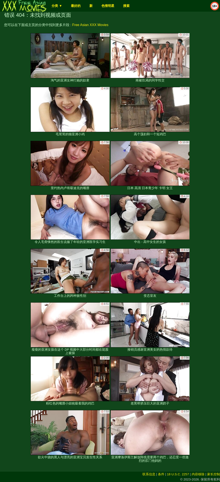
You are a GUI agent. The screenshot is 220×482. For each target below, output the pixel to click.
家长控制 (213, 474)
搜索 (126, 6)
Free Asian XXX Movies (90, 25)
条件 (161, 474)
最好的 (76, 6)
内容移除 (198, 474)
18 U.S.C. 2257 (178, 474)
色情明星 (107, 6)
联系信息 (148, 474)
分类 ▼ (57, 6)
